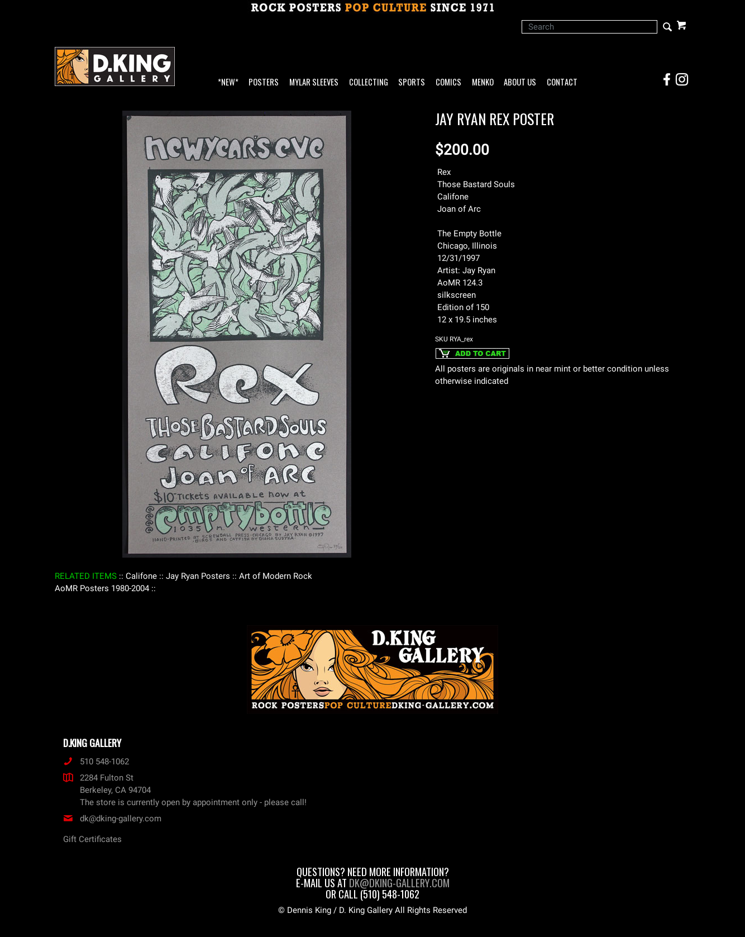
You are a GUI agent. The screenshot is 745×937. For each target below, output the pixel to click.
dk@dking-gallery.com (112, 819)
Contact (562, 82)
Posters (264, 82)
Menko (483, 82)
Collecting (368, 82)
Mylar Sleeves (313, 82)
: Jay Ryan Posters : (198, 576)
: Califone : (141, 576)
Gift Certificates (92, 839)
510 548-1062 (96, 762)
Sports (411, 82)
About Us (520, 82)
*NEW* (228, 82)
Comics (448, 82)
